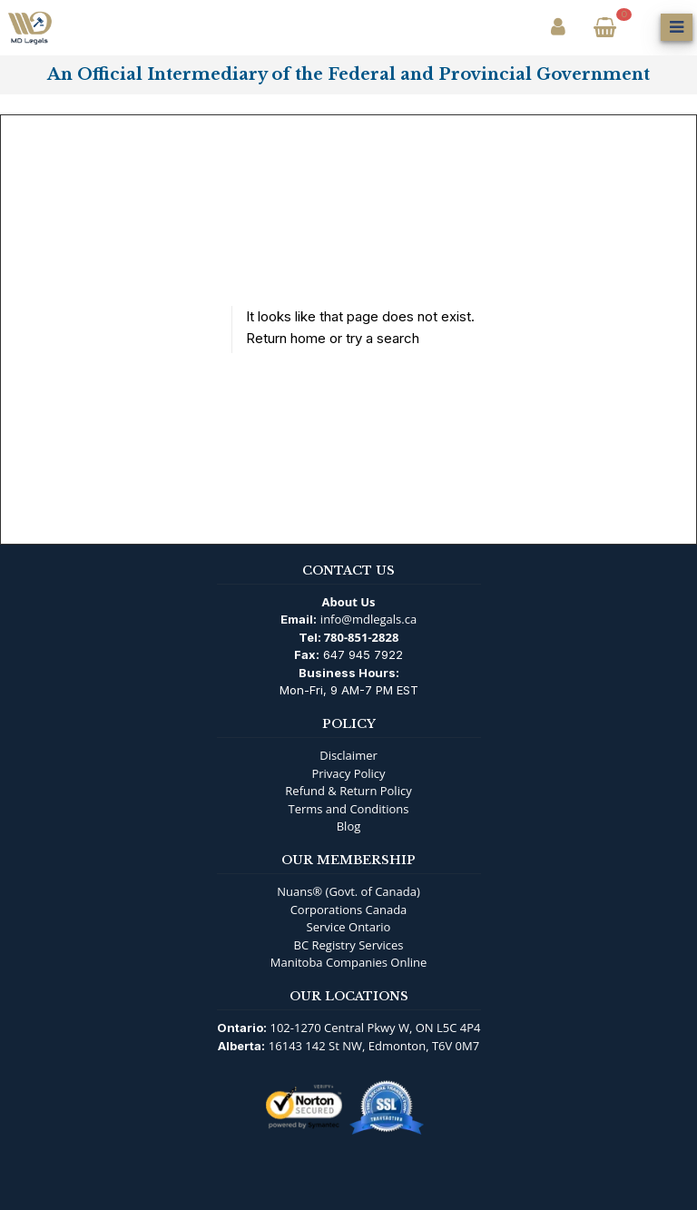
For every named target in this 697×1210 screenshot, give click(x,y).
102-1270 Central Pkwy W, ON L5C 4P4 (375, 1027)
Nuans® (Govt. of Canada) (348, 891)
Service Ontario (349, 927)
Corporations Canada (348, 909)
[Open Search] (641, 27)
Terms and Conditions (348, 809)
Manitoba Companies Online (348, 962)
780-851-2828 (361, 637)
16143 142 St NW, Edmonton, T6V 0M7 (374, 1046)
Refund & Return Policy (348, 790)
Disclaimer (348, 755)
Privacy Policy (348, 773)
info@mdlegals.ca (368, 619)
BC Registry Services (349, 945)
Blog (349, 826)
